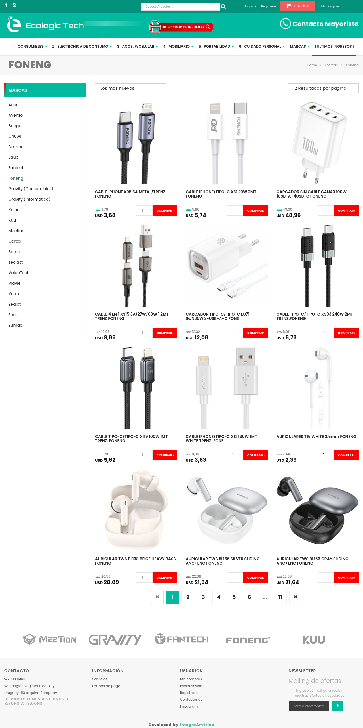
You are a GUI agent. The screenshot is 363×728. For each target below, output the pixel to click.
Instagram (189, 706)
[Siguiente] (295, 597)
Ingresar (251, 6)
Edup (13, 157)
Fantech (17, 168)
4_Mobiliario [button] (178, 46)
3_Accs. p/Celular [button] (137, 46)
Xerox (14, 294)
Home (312, 65)
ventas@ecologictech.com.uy (29, 685)
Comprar (165, 211)
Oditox (15, 241)
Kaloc (14, 210)
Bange (15, 126)
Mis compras (330, 6)
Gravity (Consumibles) (31, 189)
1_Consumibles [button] (30, 46)
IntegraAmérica (197, 724)
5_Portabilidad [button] (216, 46)
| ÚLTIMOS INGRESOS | (334, 46)
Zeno (13, 315)
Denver (15, 147)
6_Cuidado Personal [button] (262, 46)
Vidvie (14, 283)
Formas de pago (106, 685)
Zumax (15, 325)
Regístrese (268, 6)
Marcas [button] (300, 46)
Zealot (15, 304)
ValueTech (19, 273)
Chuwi (15, 136)
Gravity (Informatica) (29, 199)
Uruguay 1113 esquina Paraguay (30, 692)
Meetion (16, 231)
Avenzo (16, 115)
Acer (13, 105)
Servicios (99, 679)
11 (280, 597)
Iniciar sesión (191, 685)
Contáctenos (191, 699)
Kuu (12, 220)
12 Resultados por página (319, 88)
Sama (14, 252)
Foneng (352, 65)
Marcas (331, 65)
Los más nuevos (117, 88)
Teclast (16, 262)
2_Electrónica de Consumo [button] (82, 46)
